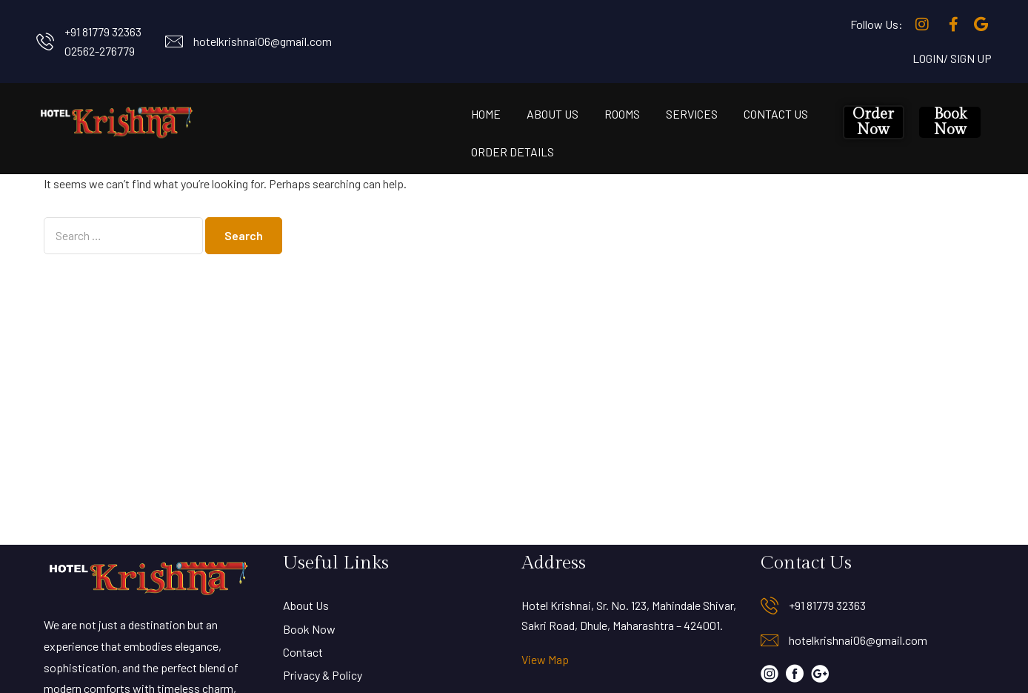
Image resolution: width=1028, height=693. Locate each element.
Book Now (950, 122)
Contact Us (776, 114)
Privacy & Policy (322, 675)
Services (692, 114)
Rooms (622, 114)
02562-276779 (99, 51)
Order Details (512, 152)
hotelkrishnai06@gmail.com (262, 41)
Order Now (873, 122)
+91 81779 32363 (102, 31)
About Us (552, 114)
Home (486, 114)
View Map (545, 659)
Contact (303, 652)
